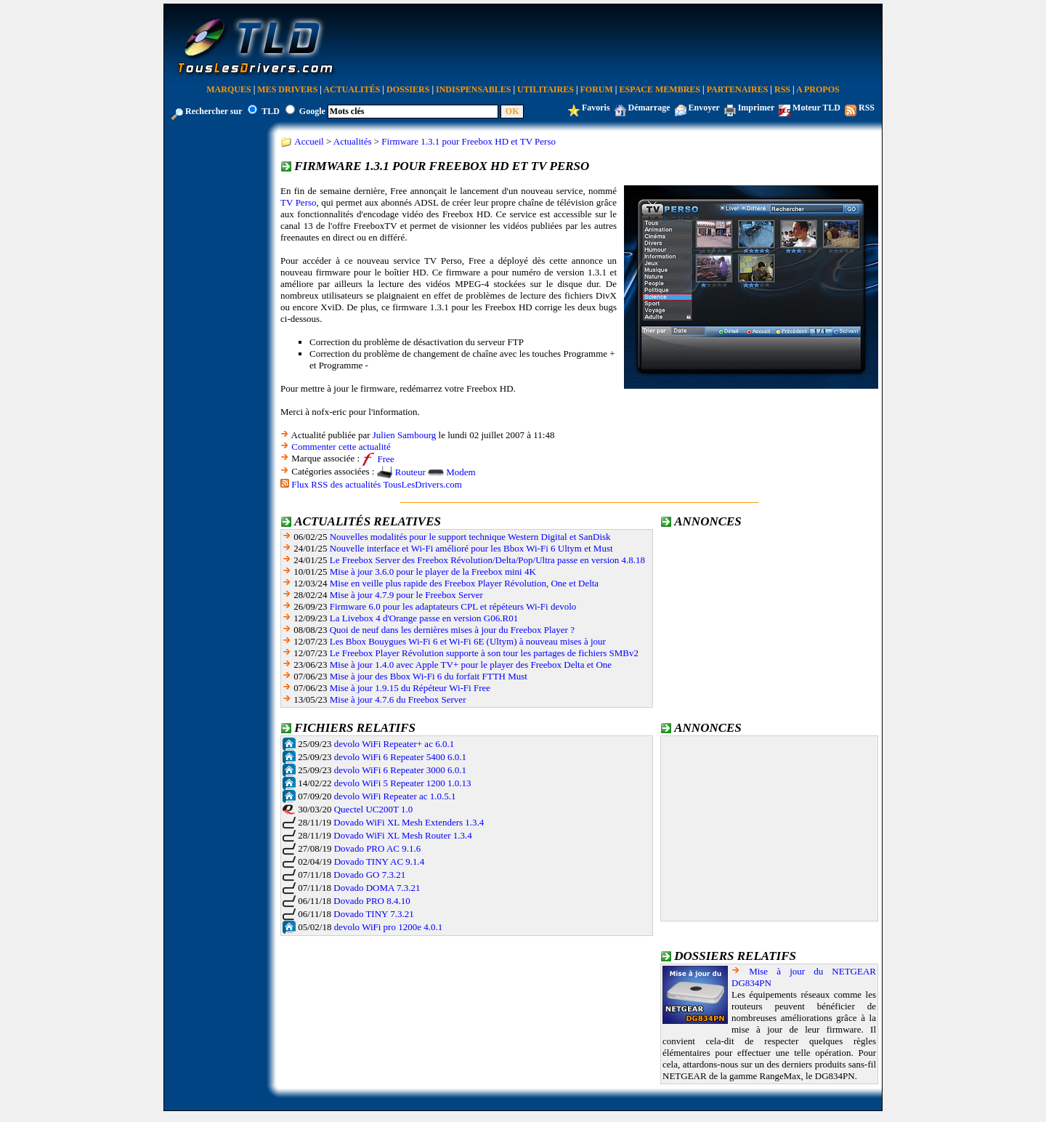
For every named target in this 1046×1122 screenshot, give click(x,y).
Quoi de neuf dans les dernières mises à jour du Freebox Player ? (452, 629)
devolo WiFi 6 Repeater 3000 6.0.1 (400, 769)
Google (312, 111)
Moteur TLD (816, 107)
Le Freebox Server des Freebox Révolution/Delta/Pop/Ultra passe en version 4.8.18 (487, 559)
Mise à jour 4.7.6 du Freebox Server (398, 699)
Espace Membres (660, 89)
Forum (596, 89)
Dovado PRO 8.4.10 (371, 900)
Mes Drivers (287, 89)
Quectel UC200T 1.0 (373, 809)
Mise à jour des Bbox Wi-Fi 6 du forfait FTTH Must (428, 676)
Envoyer (704, 107)
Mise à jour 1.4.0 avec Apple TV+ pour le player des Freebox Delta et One (471, 664)
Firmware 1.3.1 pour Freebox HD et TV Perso (468, 141)
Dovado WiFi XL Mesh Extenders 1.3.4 (408, 822)
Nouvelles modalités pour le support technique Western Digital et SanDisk (470, 536)
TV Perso (298, 202)
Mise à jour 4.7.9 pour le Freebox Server (406, 594)
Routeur (410, 472)
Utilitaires (545, 89)
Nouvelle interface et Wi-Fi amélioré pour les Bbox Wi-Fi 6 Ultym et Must (471, 548)
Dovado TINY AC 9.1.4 (379, 861)
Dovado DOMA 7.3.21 (376, 887)
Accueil (308, 141)
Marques (228, 89)
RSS (782, 89)
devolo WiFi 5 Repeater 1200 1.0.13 (402, 783)
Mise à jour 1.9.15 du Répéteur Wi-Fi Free (410, 687)
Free (386, 458)
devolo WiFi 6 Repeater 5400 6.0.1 (400, 756)
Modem (460, 472)
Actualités (351, 89)
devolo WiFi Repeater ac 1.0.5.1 (395, 796)
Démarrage (649, 107)
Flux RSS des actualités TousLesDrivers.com (376, 484)
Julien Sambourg (405, 434)
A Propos (818, 89)
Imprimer (756, 107)
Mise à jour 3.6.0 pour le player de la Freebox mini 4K (433, 571)
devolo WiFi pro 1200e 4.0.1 (388, 926)
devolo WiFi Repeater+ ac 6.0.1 (394, 743)
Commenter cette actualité (340, 446)
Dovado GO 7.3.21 (369, 874)
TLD (271, 111)
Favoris (596, 107)
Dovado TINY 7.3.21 (373, 913)
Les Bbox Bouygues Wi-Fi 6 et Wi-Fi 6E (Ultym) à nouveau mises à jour (468, 641)
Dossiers (407, 89)
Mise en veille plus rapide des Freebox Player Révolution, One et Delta (464, 583)
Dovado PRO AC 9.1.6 (377, 848)
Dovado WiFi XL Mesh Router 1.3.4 (402, 835)
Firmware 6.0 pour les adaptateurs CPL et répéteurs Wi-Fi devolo (453, 606)
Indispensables (473, 89)
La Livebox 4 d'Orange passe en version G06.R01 (424, 618)
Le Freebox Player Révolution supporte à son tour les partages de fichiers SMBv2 (484, 652)
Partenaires (738, 89)
